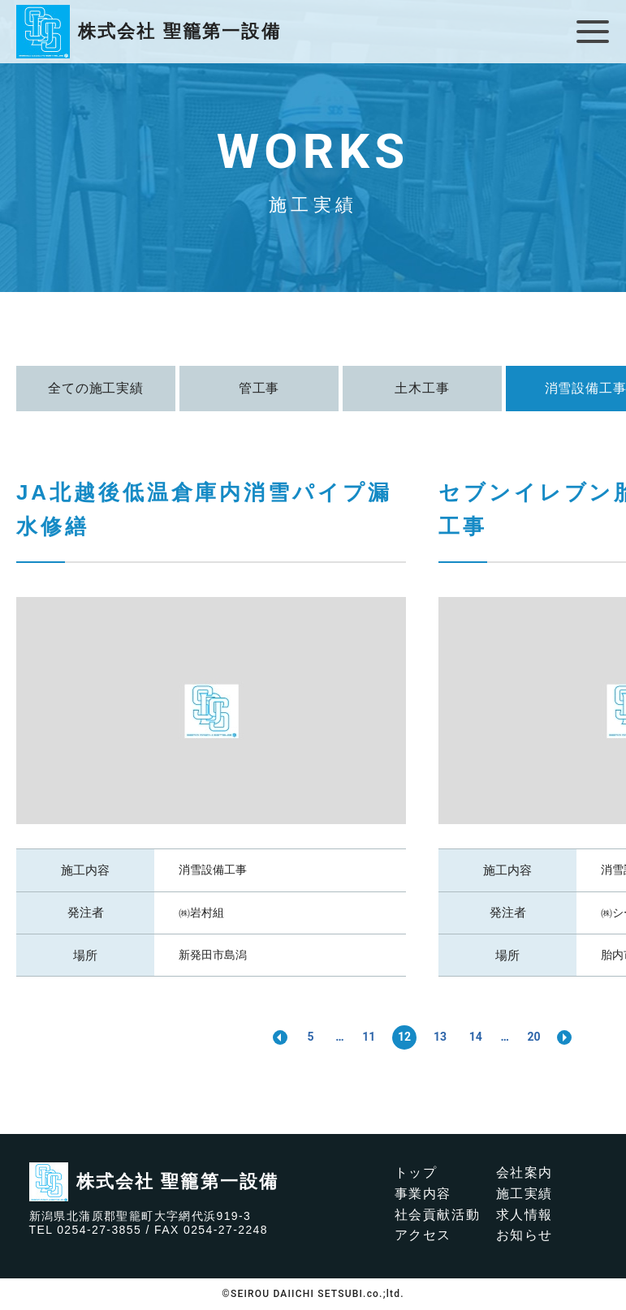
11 (368, 1036)
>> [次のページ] (565, 1037)
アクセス (423, 1235)
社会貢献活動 (438, 1215)
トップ (416, 1172)
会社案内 (524, 1172)
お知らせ (524, 1235)
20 (534, 1036)
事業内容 (423, 1193)
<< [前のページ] (279, 1037)
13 (440, 1036)
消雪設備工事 (213, 869)
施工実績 (524, 1193)
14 (475, 1036)
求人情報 (524, 1215)
